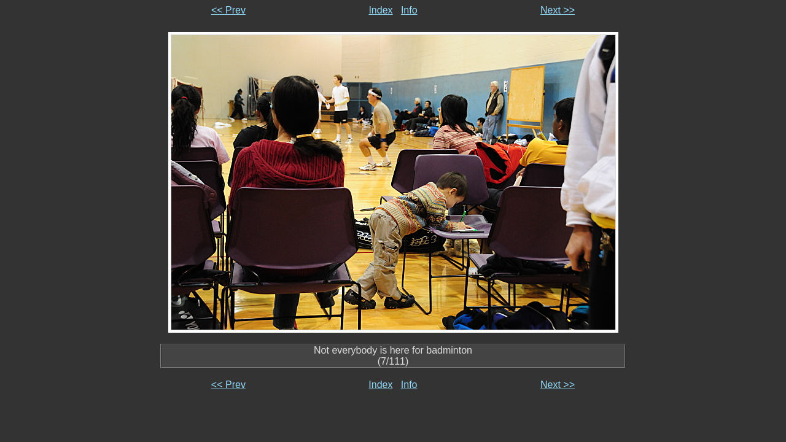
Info (409, 10)
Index (380, 10)
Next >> (557, 10)
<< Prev (228, 10)
